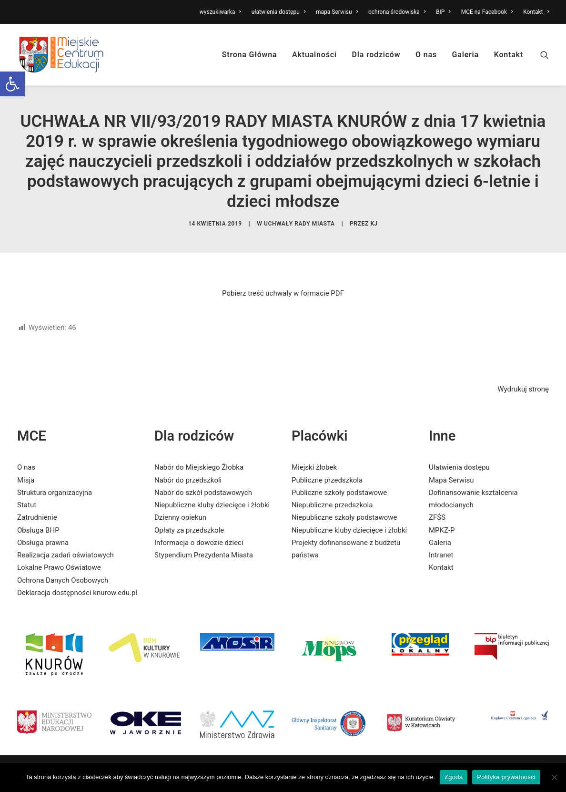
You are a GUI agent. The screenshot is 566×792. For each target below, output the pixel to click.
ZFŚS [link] (437, 517)
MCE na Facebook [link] (487, 12)
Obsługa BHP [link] (38, 530)
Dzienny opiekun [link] (180, 517)
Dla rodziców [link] (376, 54)
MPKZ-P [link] (442, 530)
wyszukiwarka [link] (220, 12)
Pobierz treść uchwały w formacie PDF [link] (283, 293)
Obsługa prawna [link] (43, 542)
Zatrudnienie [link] (37, 517)
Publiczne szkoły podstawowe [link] (339, 492)
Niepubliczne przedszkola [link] (332, 505)
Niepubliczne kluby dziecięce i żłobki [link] (212, 505)
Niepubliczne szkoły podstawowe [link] (344, 517)
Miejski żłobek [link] (314, 467)
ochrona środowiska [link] (396, 12)
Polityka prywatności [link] (506, 777)
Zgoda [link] (454, 777)
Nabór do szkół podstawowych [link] (203, 492)
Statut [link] (26, 505)
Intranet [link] (441, 555)
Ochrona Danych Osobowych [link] (62, 580)
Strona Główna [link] (249, 54)
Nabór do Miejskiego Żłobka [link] (198, 467)
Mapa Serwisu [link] (451, 480)
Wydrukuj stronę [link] (523, 389)
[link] (12, 84)
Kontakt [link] (536, 12)
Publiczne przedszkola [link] (327, 480)
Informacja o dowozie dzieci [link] (198, 542)
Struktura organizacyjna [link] (54, 492)
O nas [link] (426, 54)
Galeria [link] (465, 54)
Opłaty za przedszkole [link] (189, 530)
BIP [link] (443, 12)
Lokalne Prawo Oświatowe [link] (59, 567)
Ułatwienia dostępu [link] (459, 467)
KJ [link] (374, 223)
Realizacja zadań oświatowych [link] (65, 555)
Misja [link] (25, 480)
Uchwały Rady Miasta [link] (299, 223)
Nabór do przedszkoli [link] (188, 480)
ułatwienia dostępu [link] (279, 12)
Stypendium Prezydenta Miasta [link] (203, 555)
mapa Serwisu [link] (337, 12)
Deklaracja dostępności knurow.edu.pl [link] (77, 592)
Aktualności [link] (314, 54)
